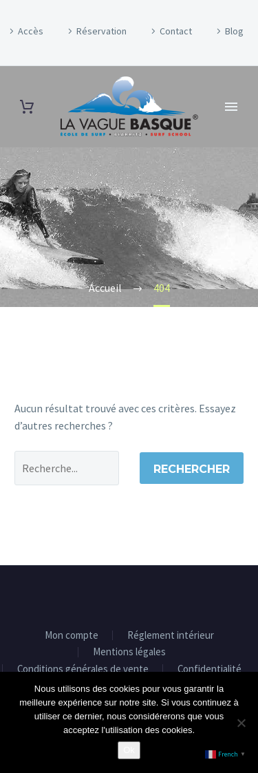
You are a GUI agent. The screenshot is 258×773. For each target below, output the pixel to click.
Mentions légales (129, 652)
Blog (234, 31)
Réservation (101, 31)
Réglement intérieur (170, 636)
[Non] (241, 723)
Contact (176, 31)
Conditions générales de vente (83, 669)
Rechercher (191, 469)
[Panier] (26, 107)
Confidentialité (209, 669)
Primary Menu (231, 107)
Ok (129, 750)
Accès (30, 31)
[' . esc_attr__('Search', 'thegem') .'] (66, 468)
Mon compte (71, 636)
